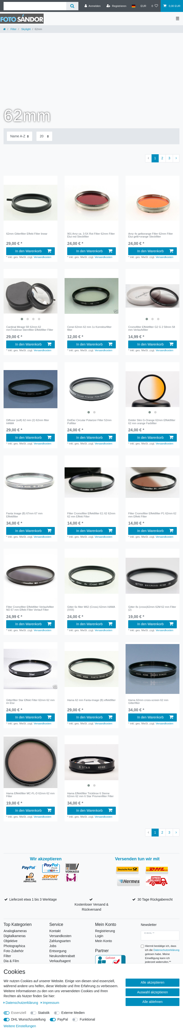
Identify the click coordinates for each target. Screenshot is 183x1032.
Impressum (50, 1003)
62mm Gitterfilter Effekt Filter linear (26, 233)
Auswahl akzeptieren (152, 992)
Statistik (44, 1013)
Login (99, 936)
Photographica (14, 946)
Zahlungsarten (60, 941)
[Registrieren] (116, 6)
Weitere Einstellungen (20, 1026)
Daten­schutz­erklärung (21, 1003)
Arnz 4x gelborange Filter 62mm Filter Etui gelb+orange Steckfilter (150, 235)
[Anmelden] (92, 6)
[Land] (133, 6)
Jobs (52, 946)
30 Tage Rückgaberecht (155, 899)
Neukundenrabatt (62, 956)
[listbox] (30, 296)
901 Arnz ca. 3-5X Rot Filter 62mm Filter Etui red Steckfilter (91, 235)
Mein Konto (103, 941)
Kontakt (55, 931)
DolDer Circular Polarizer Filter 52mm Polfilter (89, 421)
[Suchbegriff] (35, 6)
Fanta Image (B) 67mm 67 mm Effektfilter (24, 515)
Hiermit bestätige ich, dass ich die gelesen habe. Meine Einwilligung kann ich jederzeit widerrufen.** (162, 953)
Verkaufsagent (60, 961)
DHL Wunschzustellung (28, 1019)
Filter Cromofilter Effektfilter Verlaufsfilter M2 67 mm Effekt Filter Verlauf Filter (30, 608)
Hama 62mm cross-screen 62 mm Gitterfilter (148, 701)
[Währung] (143, 6)
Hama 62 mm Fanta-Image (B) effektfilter (91, 700)
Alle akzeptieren (152, 982)
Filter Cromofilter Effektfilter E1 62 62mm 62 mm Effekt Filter (91, 515)
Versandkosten (42, 257)
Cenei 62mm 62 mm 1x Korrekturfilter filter (89, 328)
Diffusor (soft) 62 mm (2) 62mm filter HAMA (27, 421)
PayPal (62, 1019)
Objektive (10, 941)
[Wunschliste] (155, 6)
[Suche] (72, 6)
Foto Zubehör (14, 951)
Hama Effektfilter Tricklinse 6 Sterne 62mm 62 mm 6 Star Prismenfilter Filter (90, 795)
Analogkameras (15, 931)
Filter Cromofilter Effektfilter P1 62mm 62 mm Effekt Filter (152, 515)
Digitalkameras (15, 936)
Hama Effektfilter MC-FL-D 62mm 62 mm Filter (30, 795)
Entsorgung (57, 951)
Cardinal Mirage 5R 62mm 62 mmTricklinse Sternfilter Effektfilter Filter (29, 328)
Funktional (87, 1019)
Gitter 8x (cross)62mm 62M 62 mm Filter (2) (152, 608)
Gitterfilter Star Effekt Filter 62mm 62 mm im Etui (30, 701)
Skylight (25, 29)
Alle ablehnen (152, 1002)
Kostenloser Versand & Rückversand (91, 907)
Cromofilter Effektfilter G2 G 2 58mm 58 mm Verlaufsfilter (151, 328)
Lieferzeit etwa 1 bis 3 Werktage (33, 899)
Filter (13, 29)
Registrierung (105, 931)
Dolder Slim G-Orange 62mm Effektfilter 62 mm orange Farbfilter (151, 421)
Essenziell (18, 1013)
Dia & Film (11, 961)
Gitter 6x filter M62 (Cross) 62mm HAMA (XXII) (91, 608)
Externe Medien (73, 1013)
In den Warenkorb (33, 251)
